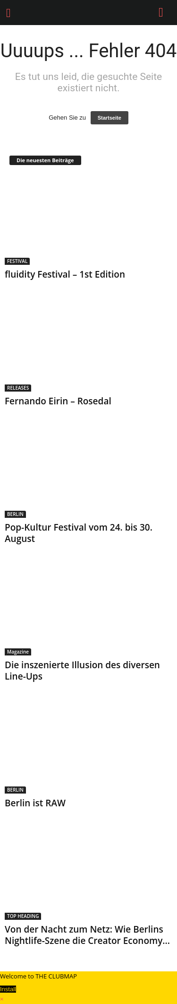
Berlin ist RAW (35, 803)
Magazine (18, 651)
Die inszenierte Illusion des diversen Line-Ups (82, 670)
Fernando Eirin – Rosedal (58, 401)
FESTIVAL (17, 261)
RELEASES (18, 387)
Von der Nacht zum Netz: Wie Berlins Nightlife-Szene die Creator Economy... (87, 935)
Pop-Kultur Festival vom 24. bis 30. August (78, 533)
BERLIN (15, 514)
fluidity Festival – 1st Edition (65, 274)
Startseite (109, 118)
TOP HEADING (23, 916)
